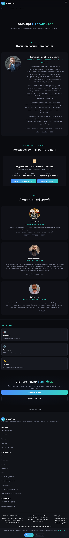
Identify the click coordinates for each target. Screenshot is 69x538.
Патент (4, 464)
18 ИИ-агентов (6, 430)
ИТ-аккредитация (7, 477)
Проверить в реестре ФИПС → (23, 184)
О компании (13, 8)
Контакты (4, 468)
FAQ (2, 472)
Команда (4, 460)
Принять (29, 535)
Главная (3, 8)
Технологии (5, 435)
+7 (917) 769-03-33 (34, 402)
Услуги (3, 439)
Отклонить (39, 535)
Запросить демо (7, 447)
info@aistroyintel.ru (8, 506)
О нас (3, 456)
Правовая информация (9, 489)
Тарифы (4, 443)
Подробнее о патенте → (48, 184)
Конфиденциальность (9, 481)
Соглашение (5, 485)
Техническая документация (11, 493)
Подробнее (61, 530)
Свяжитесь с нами (34, 395)
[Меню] (66, 3)
